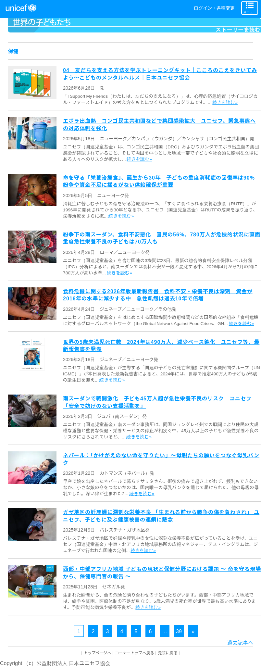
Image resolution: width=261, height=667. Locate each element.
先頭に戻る (167, 653)
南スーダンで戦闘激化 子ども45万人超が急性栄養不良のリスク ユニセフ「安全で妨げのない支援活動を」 (157, 401)
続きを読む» (225, 102)
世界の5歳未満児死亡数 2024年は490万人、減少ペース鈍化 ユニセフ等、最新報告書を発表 (161, 345)
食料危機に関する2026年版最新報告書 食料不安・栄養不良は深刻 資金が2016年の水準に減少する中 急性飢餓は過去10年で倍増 (158, 294)
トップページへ (97, 653)
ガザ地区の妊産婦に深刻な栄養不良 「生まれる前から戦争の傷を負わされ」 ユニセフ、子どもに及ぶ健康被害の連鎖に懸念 (161, 515)
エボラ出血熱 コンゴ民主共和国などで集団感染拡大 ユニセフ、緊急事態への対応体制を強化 (159, 124)
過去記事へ (240, 642)
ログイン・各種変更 (214, 8)
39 (179, 631)
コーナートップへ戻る (134, 653)
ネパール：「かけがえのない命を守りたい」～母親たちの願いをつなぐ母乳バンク (161, 458)
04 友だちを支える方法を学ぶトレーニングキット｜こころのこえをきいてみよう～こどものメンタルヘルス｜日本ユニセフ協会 (160, 73)
